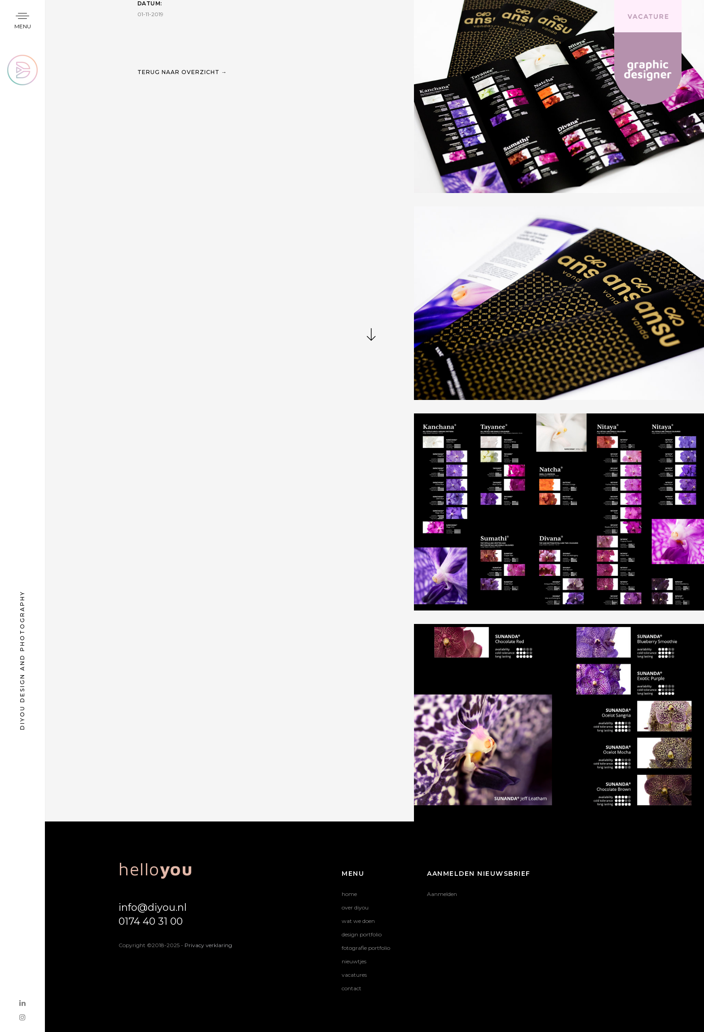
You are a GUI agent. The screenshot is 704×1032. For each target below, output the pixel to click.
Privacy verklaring (208, 945)
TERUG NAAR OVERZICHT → (182, 100)
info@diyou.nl (153, 907)
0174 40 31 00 (151, 921)
